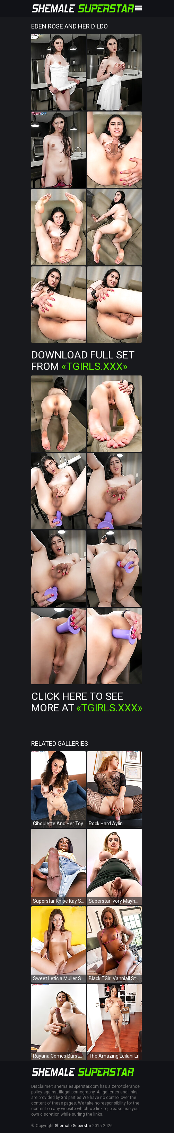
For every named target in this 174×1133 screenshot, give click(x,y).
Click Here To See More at (86, 702)
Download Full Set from (82, 360)
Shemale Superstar (73, 1125)
